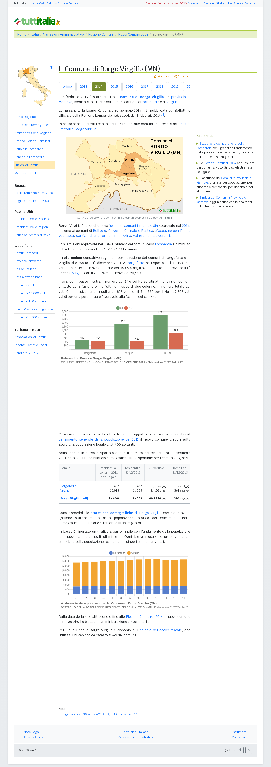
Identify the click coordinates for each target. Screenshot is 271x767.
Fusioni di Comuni (27, 165)
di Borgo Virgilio (126, 513)
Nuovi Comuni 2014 (133, 34)
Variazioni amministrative (135, 737)
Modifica (162, 76)
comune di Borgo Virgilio (142, 97)
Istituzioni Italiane (135, 732)
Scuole (238, 3)
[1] (162, 114)
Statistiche (224, 3)
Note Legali (32, 732)
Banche (250, 3)
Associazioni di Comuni (31, 337)
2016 (129, 86)
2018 (159, 86)
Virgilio (172, 102)
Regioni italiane (25, 269)
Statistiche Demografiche (33, 125)
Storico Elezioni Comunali (32, 141)
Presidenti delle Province (32, 219)
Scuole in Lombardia (29, 149)
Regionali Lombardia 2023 (32, 201)
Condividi (182, 76)
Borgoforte (150, 102)
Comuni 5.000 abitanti (32, 317)
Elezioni (209, 3)
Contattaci (239, 737)
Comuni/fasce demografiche (34, 309)
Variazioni (195, 3)
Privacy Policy (33, 737)
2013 (83, 86)
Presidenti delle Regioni (31, 227)
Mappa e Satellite (27, 173)
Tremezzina (121, 236)
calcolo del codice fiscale (161, 630)
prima (67, 86)
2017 (144, 86)
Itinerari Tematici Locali (31, 345)
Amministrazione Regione (33, 133)
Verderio (165, 236)
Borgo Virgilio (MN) (74, 498)
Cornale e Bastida (138, 230)
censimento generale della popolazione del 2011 (99, 439)
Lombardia (163, 244)
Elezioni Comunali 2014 (144, 616)
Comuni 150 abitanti (30, 301)
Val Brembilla (144, 236)
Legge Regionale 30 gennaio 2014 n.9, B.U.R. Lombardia (96, 714)
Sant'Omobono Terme (93, 236)
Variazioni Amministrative (63, 34)
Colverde (115, 230)
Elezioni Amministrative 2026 (166, 3)
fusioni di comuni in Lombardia (133, 225)
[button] (240, 750)
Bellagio (99, 230)
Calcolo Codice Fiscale (62, 3)
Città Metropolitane (28, 277)
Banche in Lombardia (29, 157)
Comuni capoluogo (28, 285)
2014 (98, 86)
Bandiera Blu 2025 (27, 353)
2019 (175, 86)
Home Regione (25, 117)
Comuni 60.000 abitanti (33, 293)
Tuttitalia (20, 3)
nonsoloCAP (36, 3)
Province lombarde (28, 261)
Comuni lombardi (27, 253)
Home (21, 34)
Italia (35, 34)
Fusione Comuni (101, 34)
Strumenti (240, 732)
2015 (114, 86)
